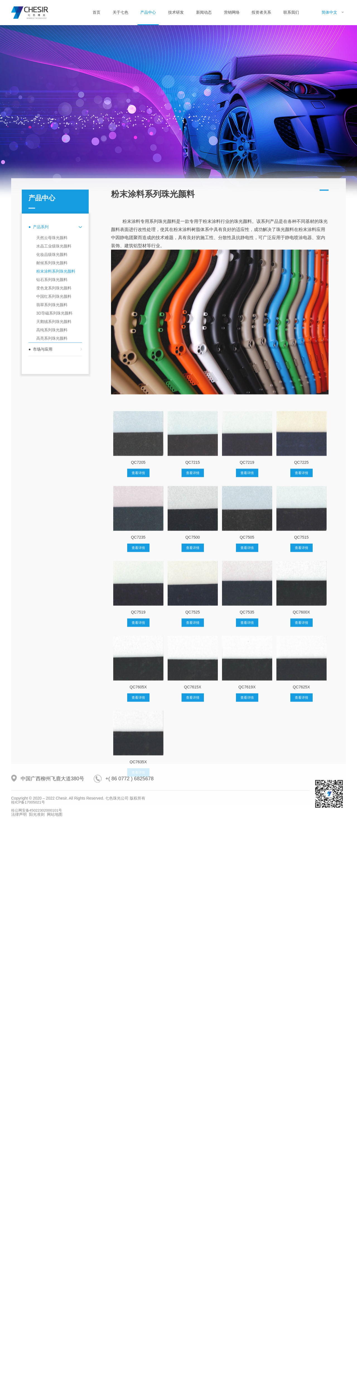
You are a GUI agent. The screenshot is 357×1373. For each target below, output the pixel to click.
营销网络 (232, 12)
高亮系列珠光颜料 (51, 516)
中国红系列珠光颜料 (53, 474)
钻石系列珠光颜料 (51, 458)
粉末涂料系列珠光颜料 (55, 449)
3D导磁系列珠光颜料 (54, 491)
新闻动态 (204, 12)
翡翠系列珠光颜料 (51, 483)
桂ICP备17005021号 (29, 830)
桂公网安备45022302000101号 (38, 838)
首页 (96, 12)
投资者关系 (261, 12)
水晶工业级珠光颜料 (53, 424)
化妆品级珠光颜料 (51, 433)
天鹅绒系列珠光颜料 (53, 500)
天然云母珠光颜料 (51, 416)
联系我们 (291, 12)
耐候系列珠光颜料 (51, 441)
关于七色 (120, 12)
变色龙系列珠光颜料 (53, 466)
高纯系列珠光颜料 (51, 508)
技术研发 (176, 12)
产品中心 (148, 12)
